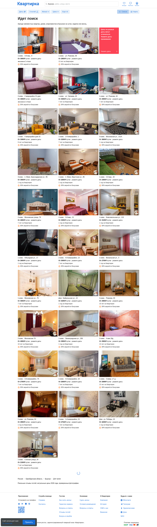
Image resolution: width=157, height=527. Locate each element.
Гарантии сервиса (65, 504)
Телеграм (126, 504)
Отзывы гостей (64, 512)
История (103, 504)
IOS (19, 504)
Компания (104, 500)
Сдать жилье (84, 500)
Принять (29, 522)
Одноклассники (129, 508)
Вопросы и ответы (66, 508)
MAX (122, 516)
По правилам (7, 522)
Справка (42, 500)
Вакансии (103, 512)
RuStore (29, 504)
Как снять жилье (65, 500)
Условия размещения (88, 504)
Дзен (125, 512)
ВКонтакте (127, 500)
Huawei (26, 504)
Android (22, 504)
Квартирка (30, 4)
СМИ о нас (104, 508)
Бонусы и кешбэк (65, 516)
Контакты (42, 504)
